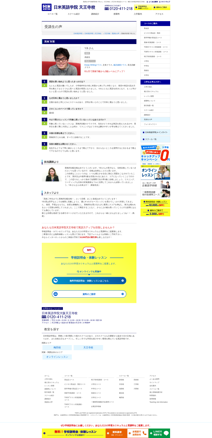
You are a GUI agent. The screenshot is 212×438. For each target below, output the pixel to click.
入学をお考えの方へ (152, 82)
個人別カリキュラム (151, 91)
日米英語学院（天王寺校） (93, 33)
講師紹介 (95, 14)
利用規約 (153, 395)
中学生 (146, 66)
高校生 (146, 70)
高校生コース (96, 393)
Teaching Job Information (159, 402)
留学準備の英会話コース (153, 38)
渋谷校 (121, 384)
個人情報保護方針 (156, 392)
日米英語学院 (78, 33)
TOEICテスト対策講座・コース (156, 47)
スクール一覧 (124, 376)
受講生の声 (148, 119)
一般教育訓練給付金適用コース (102, 402)
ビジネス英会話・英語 (152, 33)
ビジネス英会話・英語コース (74, 384)
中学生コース (96, 389)
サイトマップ (154, 382)
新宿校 (121, 380)
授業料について (149, 101)
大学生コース (96, 397)
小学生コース (96, 384)
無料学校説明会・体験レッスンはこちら (89, 281)
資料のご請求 (89, 294)
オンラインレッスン (57, 356)
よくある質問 (154, 379)
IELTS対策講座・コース (152, 56)
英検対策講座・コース (152, 42)
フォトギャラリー (150, 124)
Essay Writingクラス (93, 65)
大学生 (146, 75)
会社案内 (153, 386)
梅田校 (57, 347)
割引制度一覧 (149, 105)
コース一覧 (52, 14)
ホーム (46, 376)
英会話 (146, 28)
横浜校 (121, 393)
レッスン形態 (149, 96)
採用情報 (153, 399)
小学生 (146, 61)
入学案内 (138, 14)
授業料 (117, 14)
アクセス (159, 14)
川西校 (136, 389)
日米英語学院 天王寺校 (74, 7)
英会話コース (69, 380)
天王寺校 (88, 347)
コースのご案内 (150, 23)
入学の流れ (148, 87)
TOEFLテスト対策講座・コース (156, 52)
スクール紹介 (74, 14)
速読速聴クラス (120, 65)
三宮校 (136, 384)
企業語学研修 (96, 406)
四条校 (136, 380)
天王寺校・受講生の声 (111, 33)
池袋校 (121, 389)
